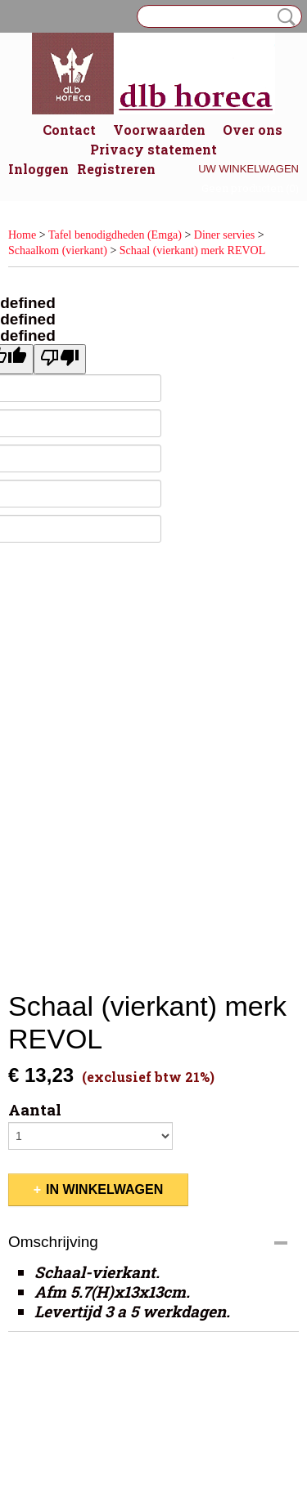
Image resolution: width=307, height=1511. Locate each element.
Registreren (116, 168)
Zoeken (283, 17)
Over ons (252, 129)
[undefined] (60, 359)
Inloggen (38, 168)
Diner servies (224, 235)
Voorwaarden (159, 129)
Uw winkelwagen (248, 169)
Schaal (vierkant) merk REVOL (192, 250)
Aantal (34, 1110)
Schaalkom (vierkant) (57, 250)
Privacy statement (153, 149)
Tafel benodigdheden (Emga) (115, 235)
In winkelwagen (104, 1189)
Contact (69, 129)
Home (22, 235)
